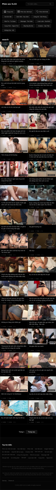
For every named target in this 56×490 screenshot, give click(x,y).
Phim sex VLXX (9, 4)
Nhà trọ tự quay (34, 455)
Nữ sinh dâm (48, 452)
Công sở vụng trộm (22, 455)
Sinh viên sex (39, 451)
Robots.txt (11, 480)
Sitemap (4, 480)
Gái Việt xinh (38, 449)
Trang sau (31, 432)
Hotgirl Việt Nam (49, 449)
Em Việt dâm (6, 452)
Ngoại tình (49, 458)
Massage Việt (45, 455)
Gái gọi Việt (5, 458)
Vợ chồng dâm (15, 458)
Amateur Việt (29, 452)
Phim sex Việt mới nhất (8, 449)
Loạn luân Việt (32, 458)
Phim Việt (30, 449)
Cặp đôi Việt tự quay (17, 452)
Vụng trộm (41, 458)
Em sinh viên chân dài (8, 454)
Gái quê (23, 457)
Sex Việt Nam (21, 449)
